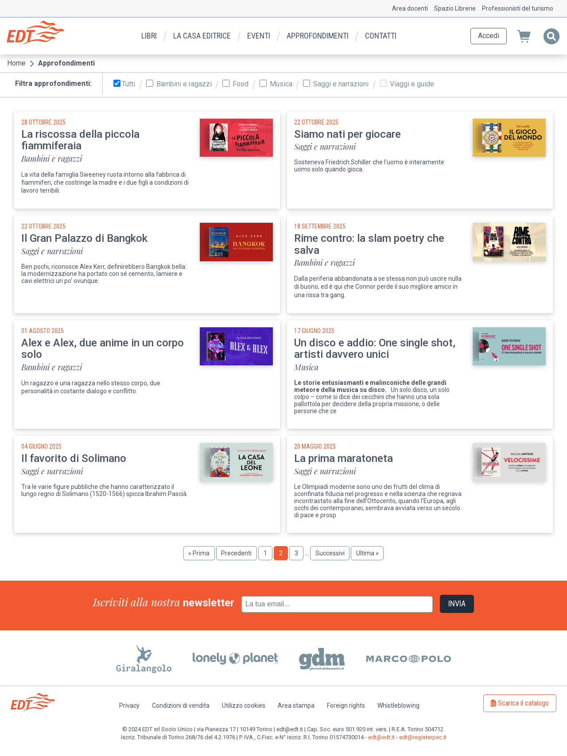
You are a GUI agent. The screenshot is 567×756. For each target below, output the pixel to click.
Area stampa (296, 705)
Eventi (258, 35)
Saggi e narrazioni (341, 84)
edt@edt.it (381, 737)
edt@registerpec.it (423, 737)
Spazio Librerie (455, 8)
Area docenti (410, 8)
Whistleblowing (398, 705)
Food (241, 84)
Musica (281, 84)
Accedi (488, 35)
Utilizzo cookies (243, 705)
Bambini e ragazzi (184, 84)
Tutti (128, 84)
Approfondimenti (318, 35)
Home (16, 63)
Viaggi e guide (412, 84)
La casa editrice (202, 35)
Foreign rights (346, 705)
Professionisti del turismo (517, 8)
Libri (149, 35)
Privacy (129, 705)
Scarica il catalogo (523, 703)
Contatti (380, 35)
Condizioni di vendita (181, 705)
